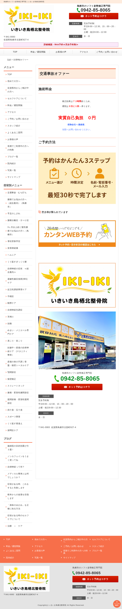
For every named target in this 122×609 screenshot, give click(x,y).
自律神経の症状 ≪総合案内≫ (18, 270)
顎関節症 (11, 372)
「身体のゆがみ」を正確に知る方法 (18, 507)
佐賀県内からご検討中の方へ (18, 90)
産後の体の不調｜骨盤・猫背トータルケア (18, 363)
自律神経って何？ (16, 467)
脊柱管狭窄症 (13, 241)
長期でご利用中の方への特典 (18, 148)
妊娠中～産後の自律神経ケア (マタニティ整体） (18, 351)
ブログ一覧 (12, 157)
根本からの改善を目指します (18, 496)
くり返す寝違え (14, 423)
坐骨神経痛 (12, 248)
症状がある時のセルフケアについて (18, 517)
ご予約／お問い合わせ (107, 52)
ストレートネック (16, 386)
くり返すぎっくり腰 (17, 262)
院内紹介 (11, 163)
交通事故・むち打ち (17, 193)
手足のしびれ (13, 213)
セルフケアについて (17, 98)
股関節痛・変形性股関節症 (18, 401)
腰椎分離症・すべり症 (18, 220)
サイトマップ (13, 177)
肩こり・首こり (14, 341)
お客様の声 (61, 52)
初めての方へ (13, 81)
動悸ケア (11, 303)
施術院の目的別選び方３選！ (18, 448)
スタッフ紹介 (13, 126)
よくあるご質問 (14, 132)
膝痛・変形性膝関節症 (18, 393)
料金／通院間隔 (38, 52)
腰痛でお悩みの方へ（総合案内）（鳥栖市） (17, 203)
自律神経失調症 (14, 310)
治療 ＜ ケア (14, 526)
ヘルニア (11, 255)
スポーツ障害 (13, 417)
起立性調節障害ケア (17, 289)
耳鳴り (10, 317)
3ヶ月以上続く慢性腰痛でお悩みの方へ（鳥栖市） (18, 231)
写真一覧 (11, 170)
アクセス (84, 52)
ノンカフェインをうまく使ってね (18, 458)
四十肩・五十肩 (14, 410)
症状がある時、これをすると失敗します (18, 486)
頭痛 (9, 323)
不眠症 (10, 296)
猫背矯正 (11, 379)
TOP (15, 52)
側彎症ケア (12, 430)
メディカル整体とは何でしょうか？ (18, 475)
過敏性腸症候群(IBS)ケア (17, 281)
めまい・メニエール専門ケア (18, 332)
